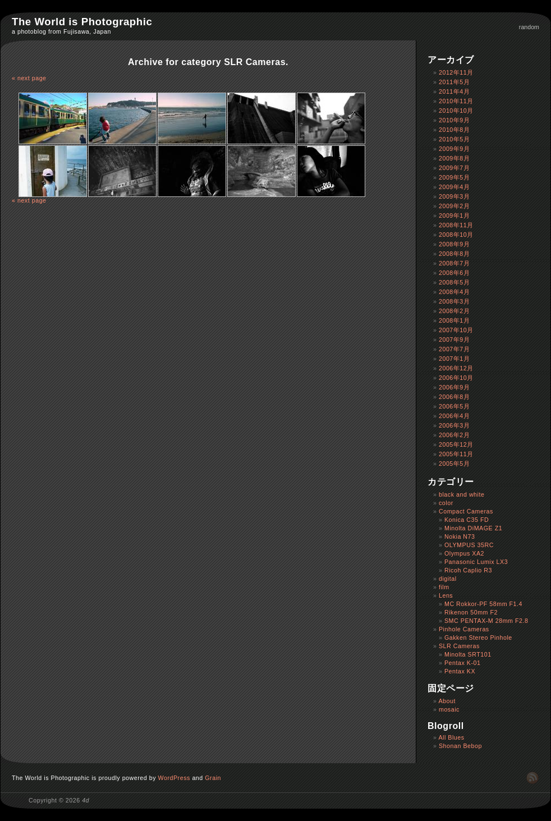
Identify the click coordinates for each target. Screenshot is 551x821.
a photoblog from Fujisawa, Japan (61, 31)
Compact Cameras (466, 511)
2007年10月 (456, 330)
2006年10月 (456, 377)
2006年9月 (454, 387)
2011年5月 (454, 82)
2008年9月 (454, 244)
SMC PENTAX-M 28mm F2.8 (486, 620)
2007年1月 (454, 358)
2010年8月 (454, 129)
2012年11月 (456, 72)
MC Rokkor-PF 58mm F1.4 (483, 603)
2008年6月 (454, 272)
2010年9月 (454, 120)
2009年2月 (454, 206)
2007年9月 (454, 339)
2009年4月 (454, 187)
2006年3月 (454, 425)
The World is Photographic (82, 21)
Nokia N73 (459, 536)
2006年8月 (454, 396)
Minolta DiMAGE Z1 (473, 528)
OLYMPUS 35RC (469, 545)
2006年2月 (454, 435)
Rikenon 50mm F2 (471, 612)
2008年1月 (454, 320)
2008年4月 (454, 291)
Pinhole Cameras (464, 629)
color (446, 502)
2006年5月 (454, 406)
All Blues (451, 737)
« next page (29, 78)
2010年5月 (454, 139)
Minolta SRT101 (468, 654)
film (444, 587)
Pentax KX (459, 671)
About (447, 701)
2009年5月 (454, 177)
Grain (213, 777)
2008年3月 (454, 301)
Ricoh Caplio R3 (468, 570)
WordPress (174, 777)
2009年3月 (454, 196)
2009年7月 (454, 167)
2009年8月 (454, 158)
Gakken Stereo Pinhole (478, 637)
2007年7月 (454, 349)
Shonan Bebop (460, 745)
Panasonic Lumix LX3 (476, 561)
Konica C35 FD (466, 519)
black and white (461, 494)
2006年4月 (454, 415)
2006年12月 (456, 368)
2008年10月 (456, 234)
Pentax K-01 (462, 662)
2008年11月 (456, 225)
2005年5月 (454, 463)
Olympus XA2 (464, 553)
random (529, 27)
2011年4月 (454, 91)
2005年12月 (456, 444)
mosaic (449, 709)
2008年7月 (454, 263)
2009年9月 (454, 148)
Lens (446, 595)
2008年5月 (454, 282)
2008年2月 (454, 311)
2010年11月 (456, 101)
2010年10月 (456, 110)
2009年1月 (454, 215)
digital (448, 578)
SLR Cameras (459, 646)
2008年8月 (454, 253)
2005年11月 (456, 454)
